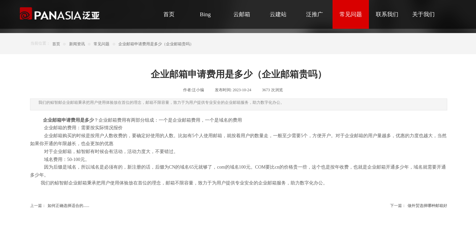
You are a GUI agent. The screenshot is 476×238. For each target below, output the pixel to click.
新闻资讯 (77, 44)
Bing (205, 14)
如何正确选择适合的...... (59, 206)
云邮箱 (241, 14)
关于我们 (423, 14)
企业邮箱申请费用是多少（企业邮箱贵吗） (156, 44)
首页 (169, 14)
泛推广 (314, 14)
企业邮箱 (77, 182)
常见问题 (350, 14)
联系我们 (387, 14)
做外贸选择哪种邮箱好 (418, 206)
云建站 (278, 14)
